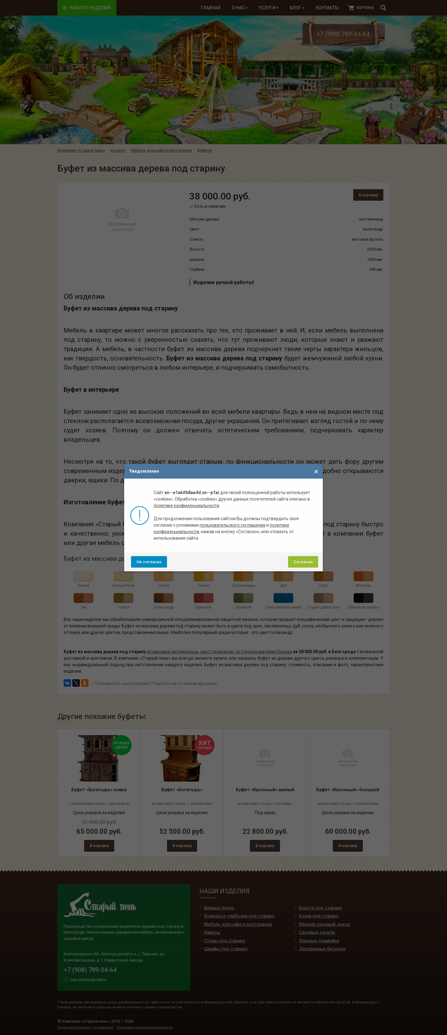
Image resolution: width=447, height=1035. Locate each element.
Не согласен (149, 562)
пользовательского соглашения (232, 525)
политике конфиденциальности (186, 505)
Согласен (303, 562)
